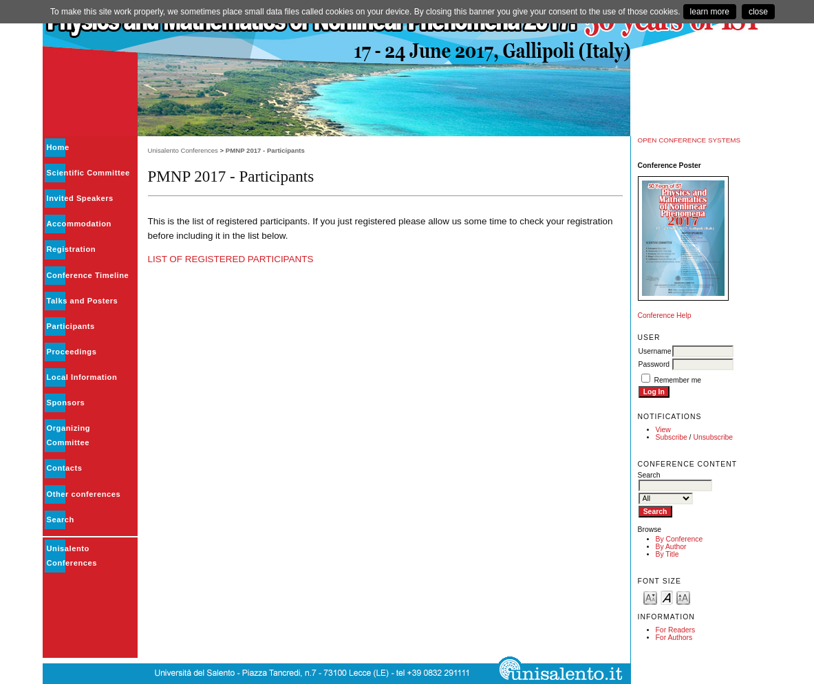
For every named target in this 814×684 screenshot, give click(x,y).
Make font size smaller (650, 597)
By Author (671, 547)
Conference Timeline (88, 275)
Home (58, 147)
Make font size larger (683, 597)
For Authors (674, 637)
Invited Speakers (80, 198)
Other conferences (84, 494)
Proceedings (72, 352)
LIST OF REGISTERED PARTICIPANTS (231, 259)
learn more (709, 12)
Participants (71, 326)
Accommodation (79, 224)
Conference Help (665, 315)
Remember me (677, 380)
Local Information (82, 377)
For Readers (676, 630)
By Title (667, 554)
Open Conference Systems (689, 140)
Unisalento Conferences (183, 150)
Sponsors (66, 402)
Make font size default (667, 597)
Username (655, 351)
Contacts (65, 468)
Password (654, 364)
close (758, 12)
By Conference (679, 539)
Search (60, 519)
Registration (71, 249)
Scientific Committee (88, 173)
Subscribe (671, 437)
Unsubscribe (713, 437)
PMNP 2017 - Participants (265, 150)
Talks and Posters (82, 301)
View (663, 430)
